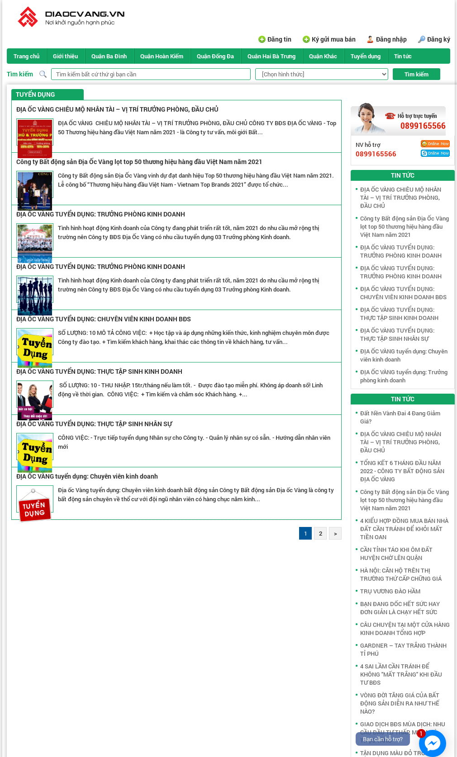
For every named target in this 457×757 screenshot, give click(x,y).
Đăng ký (438, 39)
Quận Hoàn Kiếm (161, 56)
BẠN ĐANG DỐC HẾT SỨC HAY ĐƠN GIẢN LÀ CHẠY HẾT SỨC (400, 608)
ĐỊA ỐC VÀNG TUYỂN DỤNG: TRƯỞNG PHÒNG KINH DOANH (100, 214)
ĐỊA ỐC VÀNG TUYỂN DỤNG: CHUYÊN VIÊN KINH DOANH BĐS (103, 319)
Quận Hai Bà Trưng (271, 56)
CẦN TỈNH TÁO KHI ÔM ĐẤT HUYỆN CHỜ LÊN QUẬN (396, 553)
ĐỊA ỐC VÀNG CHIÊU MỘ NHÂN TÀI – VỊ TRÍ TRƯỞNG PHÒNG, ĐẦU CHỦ (117, 109)
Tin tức (403, 56)
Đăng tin (279, 39)
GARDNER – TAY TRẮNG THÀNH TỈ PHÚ (403, 649)
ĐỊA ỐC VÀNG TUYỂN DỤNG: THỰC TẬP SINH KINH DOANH (99, 371)
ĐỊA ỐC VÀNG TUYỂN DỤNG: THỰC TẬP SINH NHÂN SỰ (94, 423)
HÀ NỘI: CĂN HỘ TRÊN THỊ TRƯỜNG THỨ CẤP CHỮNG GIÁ (401, 574)
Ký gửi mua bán (334, 39)
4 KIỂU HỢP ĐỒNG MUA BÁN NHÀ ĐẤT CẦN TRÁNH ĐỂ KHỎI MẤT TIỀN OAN (404, 529)
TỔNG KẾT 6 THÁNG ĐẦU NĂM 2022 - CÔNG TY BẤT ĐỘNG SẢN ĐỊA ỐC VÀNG (402, 471)
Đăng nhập (391, 39)
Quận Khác (323, 56)
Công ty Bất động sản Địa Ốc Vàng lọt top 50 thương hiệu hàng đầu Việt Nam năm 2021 (139, 161)
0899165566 (423, 125)
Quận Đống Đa (215, 56)
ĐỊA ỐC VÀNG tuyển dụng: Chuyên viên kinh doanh (87, 476)
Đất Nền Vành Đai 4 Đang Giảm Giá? (400, 417)
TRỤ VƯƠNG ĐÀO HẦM (390, 591)
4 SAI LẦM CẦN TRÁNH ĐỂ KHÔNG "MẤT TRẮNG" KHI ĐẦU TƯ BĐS (401, 674)
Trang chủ (26, 56)
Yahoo (435, 143)
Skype (435, 153)
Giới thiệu (65, 56)
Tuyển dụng (366, 56)
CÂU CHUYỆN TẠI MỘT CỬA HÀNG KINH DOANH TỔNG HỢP (405, 629)
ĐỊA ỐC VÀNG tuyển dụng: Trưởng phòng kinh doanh (403, 376)
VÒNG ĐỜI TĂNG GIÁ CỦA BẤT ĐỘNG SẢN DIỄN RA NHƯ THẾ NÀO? (399, 703)
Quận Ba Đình (109, 56)
